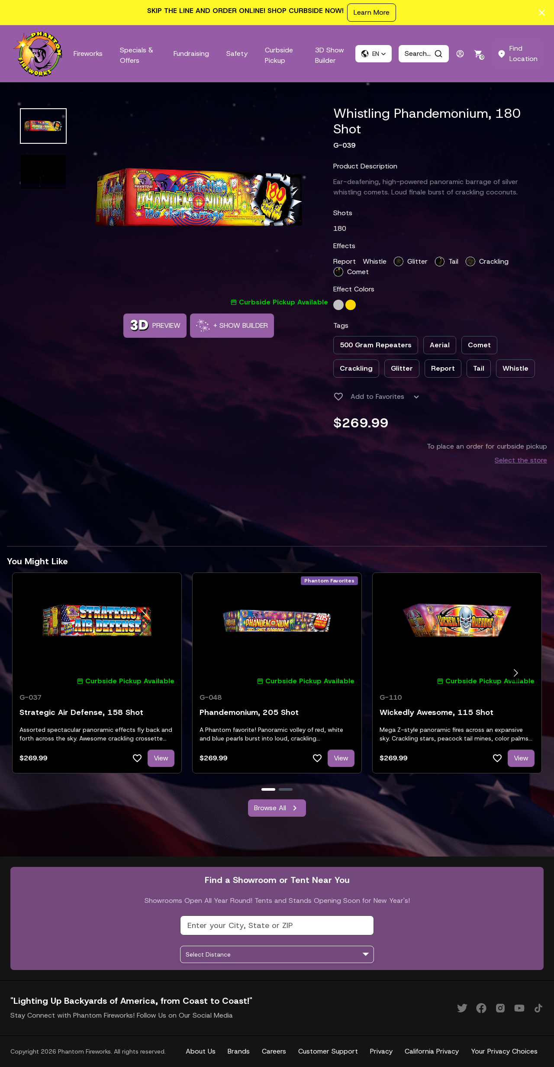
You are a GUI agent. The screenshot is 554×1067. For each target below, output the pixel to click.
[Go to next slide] (515, 673)
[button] (373, 53)
